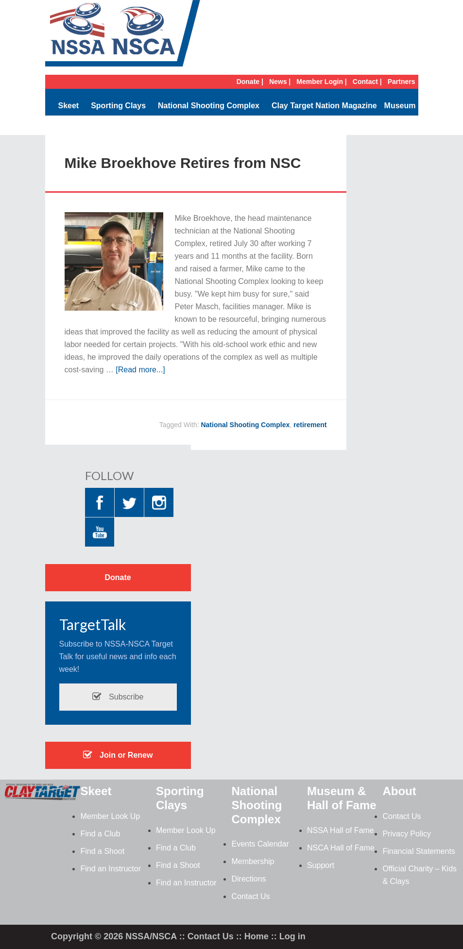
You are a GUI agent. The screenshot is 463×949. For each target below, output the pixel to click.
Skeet (68, 105)
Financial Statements (418, 851)
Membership (252, 861)
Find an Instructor (110, 869)
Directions (248, 879)
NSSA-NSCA (123, 36)
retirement (309, 425)
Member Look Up (110, 816)
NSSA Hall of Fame (340, 830)
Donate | (250, 81)
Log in (292, 936)
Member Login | (321, 81)
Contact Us (250, 896)
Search (402, 125)
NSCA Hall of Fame (341, 848)
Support (320, 865)
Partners (401, 81)
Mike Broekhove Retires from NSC (183, 163)
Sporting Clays (118, 105)
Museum (400, 105)
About (399, 791)
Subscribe (118, 697)
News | (280, 81)
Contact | (367, 81)
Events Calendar (260, 844)
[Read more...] (140, 370)
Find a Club (100, 834)
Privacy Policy (406, 834)
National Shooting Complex (208, 105)
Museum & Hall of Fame (342, 798)
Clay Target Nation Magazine (324, 105)
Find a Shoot (102, 851)
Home (256, 936)
